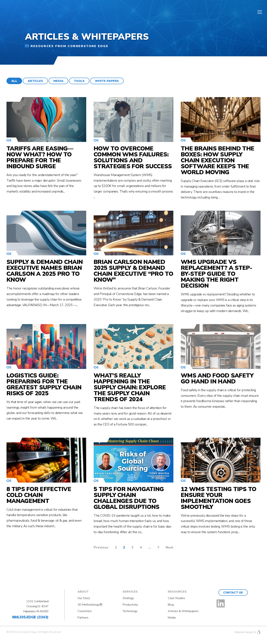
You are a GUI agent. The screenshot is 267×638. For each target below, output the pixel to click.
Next (169, 547)
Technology (130, 611)
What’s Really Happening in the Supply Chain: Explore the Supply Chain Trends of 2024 (130, 387)
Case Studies (176, 598)
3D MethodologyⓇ (90, 605)
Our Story (84, 598)
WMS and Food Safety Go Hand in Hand (217, 379)
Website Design (243, 632)
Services (130, 592)
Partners (83, 618)
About (83, 592)
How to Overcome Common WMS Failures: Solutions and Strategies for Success (133, 157)
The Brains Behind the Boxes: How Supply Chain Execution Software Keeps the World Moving (217, 160)
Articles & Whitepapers (183, 611)
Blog (171, 605)
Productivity (130, 605)
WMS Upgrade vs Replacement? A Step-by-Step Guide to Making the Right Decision (216, 274)
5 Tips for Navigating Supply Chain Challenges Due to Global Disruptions (129, 498)
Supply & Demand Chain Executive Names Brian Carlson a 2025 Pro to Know (44, 271)
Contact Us (233, 593)
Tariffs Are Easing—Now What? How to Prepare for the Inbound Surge (39, 157)
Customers (85, 611)
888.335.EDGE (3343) (30, 617)
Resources (177, 592)
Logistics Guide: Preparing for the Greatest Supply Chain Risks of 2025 (43, 384)
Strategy (128, 598)
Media (172, 618)
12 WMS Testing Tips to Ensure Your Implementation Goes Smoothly (218, 498)
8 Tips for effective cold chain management (38, 495)
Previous (101, 547)
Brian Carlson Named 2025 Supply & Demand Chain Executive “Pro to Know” (133, 271)
